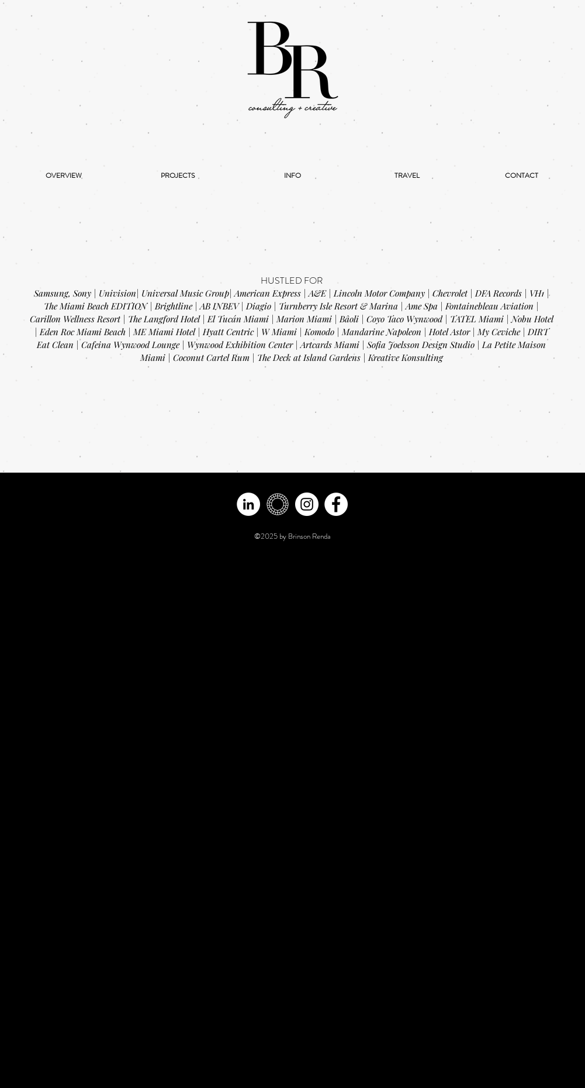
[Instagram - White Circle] (307, 504)
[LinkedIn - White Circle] (248, 504)
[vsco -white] (277, 504)
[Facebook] (336, 504)
